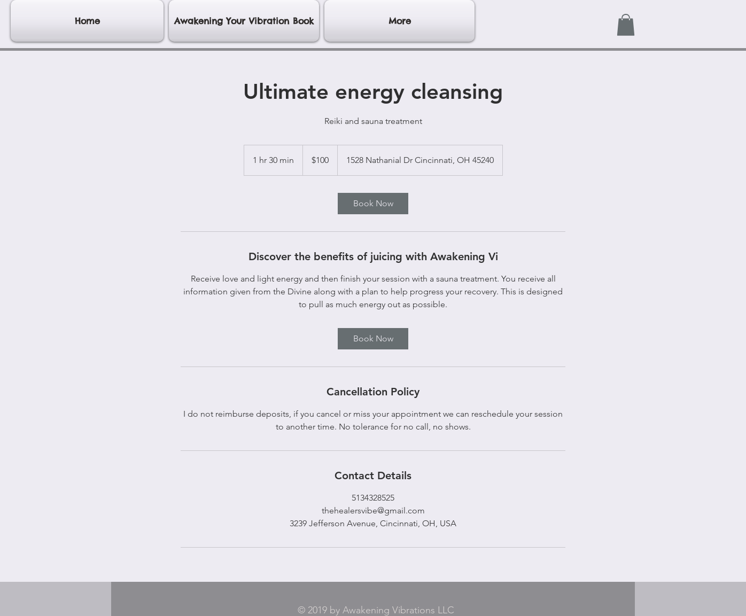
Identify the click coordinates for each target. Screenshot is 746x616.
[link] (373, 203)
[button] (626, 25)
